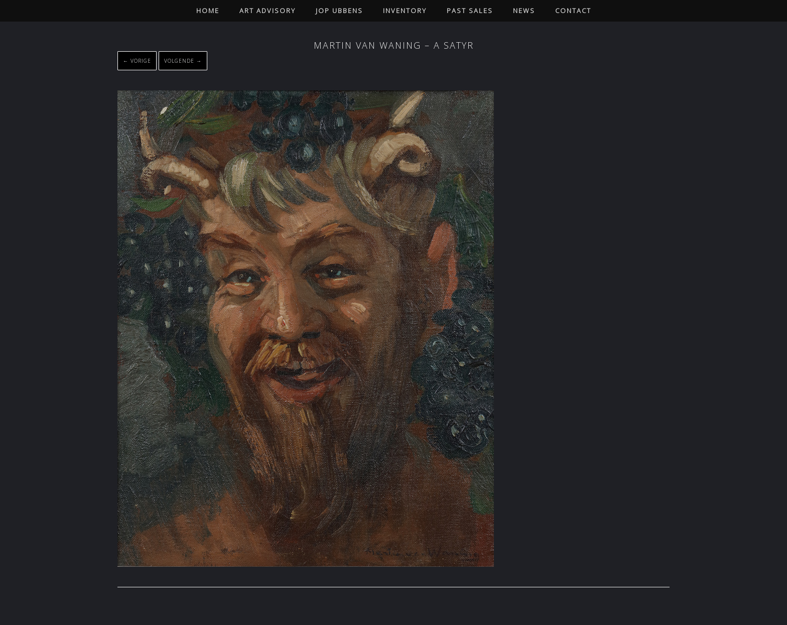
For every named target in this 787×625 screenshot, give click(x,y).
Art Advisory (267, 10)
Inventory (405, 10)
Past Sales (470, 10)
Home (207, 10)
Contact (573, 10)
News (524, 10)
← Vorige (137, 60)
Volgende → (183, 60)
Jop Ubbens (339, 10)
